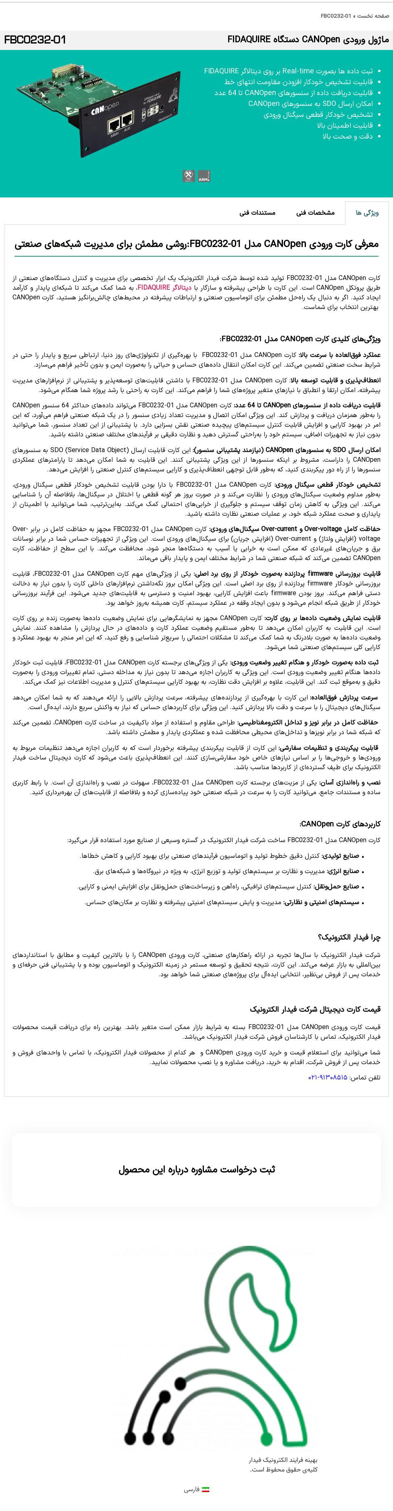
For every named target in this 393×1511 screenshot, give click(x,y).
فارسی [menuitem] (192, 1489)
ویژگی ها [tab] (367, 213)
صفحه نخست (373, 16)
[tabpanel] (196, 661)
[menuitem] (196, 1489)
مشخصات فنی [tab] (315, 213)
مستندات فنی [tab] (257, 213)
